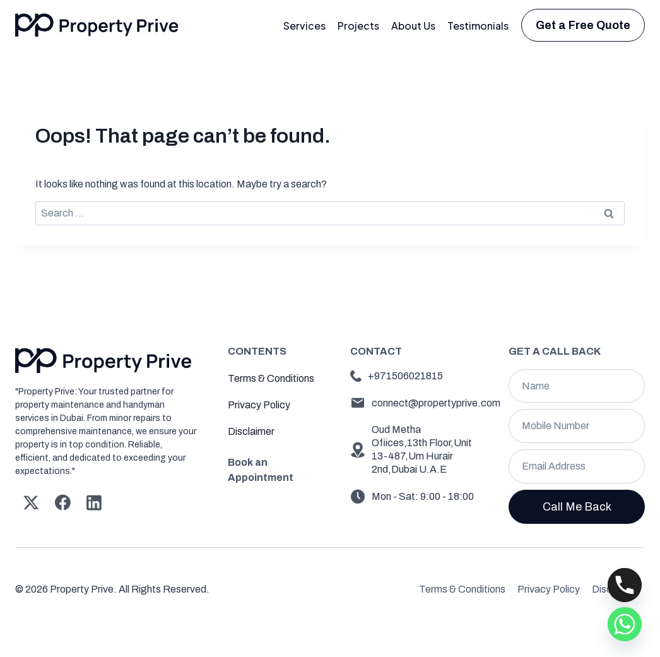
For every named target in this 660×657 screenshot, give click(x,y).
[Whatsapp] (625, 624)
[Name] (577, 386)
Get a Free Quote (583, 25)
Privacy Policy (259, 405)
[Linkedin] (94, 502)
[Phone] (625, 585)
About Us (413, 25)
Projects (358, 25)
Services (304, 25)
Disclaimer (251, 431)
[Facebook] (62, 502)
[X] (31, 502)
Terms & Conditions (271, 378)
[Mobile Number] (577, 426)
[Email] (577, 466)
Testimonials (478, 25)
